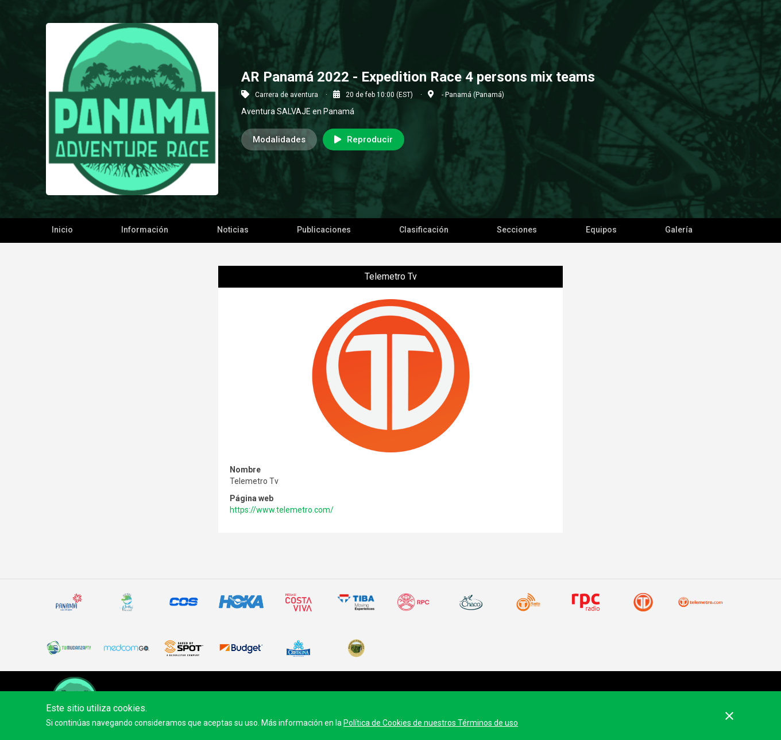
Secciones (517, 229)
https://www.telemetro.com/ (282, 509)
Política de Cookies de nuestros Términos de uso (430, 722)
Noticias (233, 229)
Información (144, 229)
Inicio (62, 229)
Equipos (601, 229)
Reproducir (363, 139)
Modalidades (279, 139)
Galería (679, 229)
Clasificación (424, 229)
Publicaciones (324, 229)
